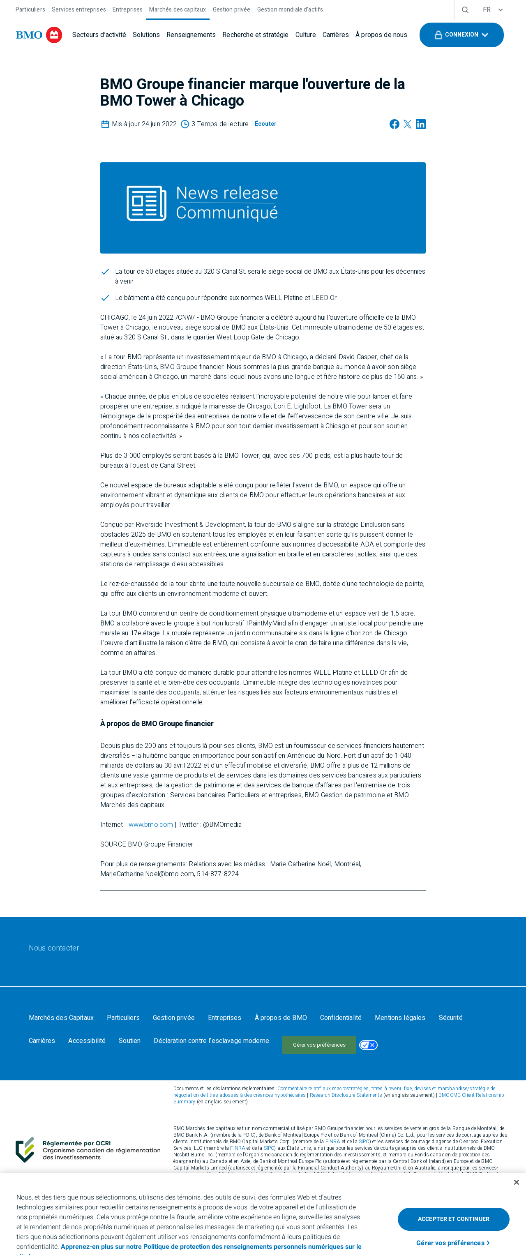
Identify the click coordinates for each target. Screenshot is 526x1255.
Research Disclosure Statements (346, 1087)
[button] (462, 35)
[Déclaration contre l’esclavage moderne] (211, 1041)
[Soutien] (130, 1041)
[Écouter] (266, 124)
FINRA (333, 1133)
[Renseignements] (191, 34)
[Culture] (305, 34)
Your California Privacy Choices (326, 1041)
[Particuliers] (30, 9)
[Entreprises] (128, 9)
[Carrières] (335, 34)
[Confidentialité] (341, 1018)
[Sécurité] (451, 1018)
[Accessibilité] (87, 1041)
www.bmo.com (151, 825)
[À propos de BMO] (281, 1018)
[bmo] (39, 35)
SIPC (364, 1133)
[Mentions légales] (400, 1018)
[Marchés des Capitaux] (61, 1018)
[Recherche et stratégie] (255, 34)
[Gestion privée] (232, 9)
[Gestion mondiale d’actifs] (290, 9)
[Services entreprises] (79, 9)
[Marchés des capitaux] (177, 9)
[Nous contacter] (54, 948)
